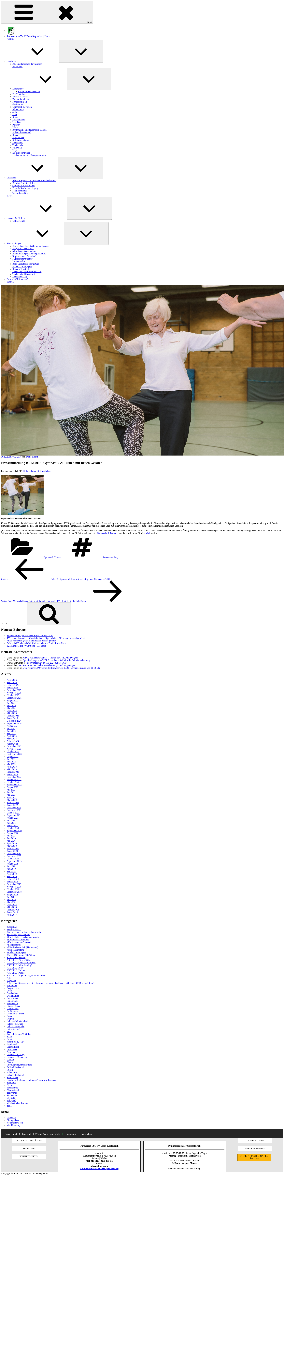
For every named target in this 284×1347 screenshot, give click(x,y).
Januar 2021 (12, 825)
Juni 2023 (11, 761)
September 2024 (14, 723)
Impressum (71, 1134)
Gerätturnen (17, 104)
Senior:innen (12, 1077)
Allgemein (11, 980)
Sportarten (33, 61)
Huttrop (10, 1019)
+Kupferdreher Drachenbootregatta (23, 937)
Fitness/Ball (12, 1001)
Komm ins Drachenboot (29, 91)
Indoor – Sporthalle (15, 1026)
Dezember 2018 (14, 884)
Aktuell (10, 39)
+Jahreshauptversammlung (19, 934)
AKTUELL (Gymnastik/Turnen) (21, 962)
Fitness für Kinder (20, 99)
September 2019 (14, 861)
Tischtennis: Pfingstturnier (24, 274)
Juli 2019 (11, 866)
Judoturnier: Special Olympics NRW (29, 253)
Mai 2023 (11, 764)
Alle (9, 978)
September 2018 (14, 892)
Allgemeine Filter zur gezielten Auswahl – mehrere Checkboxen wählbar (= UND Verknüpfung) (50, 983)
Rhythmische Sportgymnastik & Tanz (29, 130)
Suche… (11, 282)
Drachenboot (39, 89)
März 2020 (12, 846)
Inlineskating (18, 109)
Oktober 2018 (13, 889)
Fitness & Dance (20, 96)
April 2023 (12, 767)
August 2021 (12, 818)
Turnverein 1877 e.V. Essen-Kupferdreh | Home (28, 36)
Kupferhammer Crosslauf (24, 256)
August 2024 (12, 726)
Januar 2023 (12, 774)
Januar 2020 (12, 851)
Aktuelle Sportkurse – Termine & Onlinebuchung (34, 180)
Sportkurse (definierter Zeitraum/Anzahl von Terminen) (32, 1080)
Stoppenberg (12, 1087)
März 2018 (12, 907)
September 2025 (14, 698)
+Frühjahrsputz (14, 929)
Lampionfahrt (18, 261)
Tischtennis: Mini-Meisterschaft (26, 271)
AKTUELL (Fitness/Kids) (19, 960)
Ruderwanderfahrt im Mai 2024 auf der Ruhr (46, 663)
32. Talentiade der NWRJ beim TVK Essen (26, 646)
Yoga (14, 150)
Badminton (17, 66)
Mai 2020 (11, 841)
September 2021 (14, 815)
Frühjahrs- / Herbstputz (23, 248)
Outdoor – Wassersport (17, 1057)
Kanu (14, 114)
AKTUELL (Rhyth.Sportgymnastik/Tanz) (26, 975)
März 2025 (12, 713)
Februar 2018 (13, 909)
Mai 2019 (11, 871)
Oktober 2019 (13, 858)
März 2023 (12, 769)
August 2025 (12, 700)
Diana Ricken (32, 457)
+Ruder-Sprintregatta (16, 952)
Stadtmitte (11, 1082)
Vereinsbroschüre (20, 193)
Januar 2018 (12, 912)
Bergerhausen (13, 988)
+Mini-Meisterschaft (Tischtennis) (22, 947)
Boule (9, 990)
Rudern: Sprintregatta (22, 266)
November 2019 (14, 856)
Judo (14, 112)
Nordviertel (12, 1052)
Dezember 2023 (14, 746)
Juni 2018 (11, 899)
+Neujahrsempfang (15, 950)
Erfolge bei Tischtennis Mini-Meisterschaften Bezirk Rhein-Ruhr (36, 643)
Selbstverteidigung (20, 140)
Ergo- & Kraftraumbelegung (25, 188)
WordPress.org (13, 1125)
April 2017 (12, 915)
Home (9, 1016)
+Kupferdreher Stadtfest (18, 939)
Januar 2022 (12, 805)
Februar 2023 (13, 772)
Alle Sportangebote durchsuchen (27, 64)
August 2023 (12, 756)
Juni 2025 (11, 705)
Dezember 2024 (14, 721)
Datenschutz (86, 1134)
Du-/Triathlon (18, 94)
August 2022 (12, 787)
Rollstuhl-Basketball (21, 132)
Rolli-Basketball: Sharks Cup (25, 264)
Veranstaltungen (35, 243)
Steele (9, 1085)
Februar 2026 (13, 685)
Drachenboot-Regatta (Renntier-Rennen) (30, 246)
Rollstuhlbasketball (15, 1067)
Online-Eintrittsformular (23, 185)
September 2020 (14, 830)
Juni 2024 (11, 731)
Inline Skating (13, 1029)
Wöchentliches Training (17, 1103)
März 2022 (12, 800)
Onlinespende (18, 221)
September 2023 (14, 754)
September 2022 (14, 784)
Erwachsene (12, 998)
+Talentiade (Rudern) (16, 957)
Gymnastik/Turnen (52, 557)
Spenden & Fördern (37, 218)
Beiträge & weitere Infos (23, 183)
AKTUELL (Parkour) (16, 970)
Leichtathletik (18, 119)
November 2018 (14, 887)
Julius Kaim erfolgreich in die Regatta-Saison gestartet (31, 640)
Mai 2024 (11, 733)
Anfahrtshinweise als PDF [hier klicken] (99, 1168)
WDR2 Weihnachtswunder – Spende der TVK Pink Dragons (50, 657)
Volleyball (17, 147)
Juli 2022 (11, 790)
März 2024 (12, 738)
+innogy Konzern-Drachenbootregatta (24, 932)
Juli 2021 (11, 820)
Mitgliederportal (19, 190)
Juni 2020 (11, 838)
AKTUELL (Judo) (15, 967)
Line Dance (17, 122)
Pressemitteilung (110, 557)
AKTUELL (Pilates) (16, 973)
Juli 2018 (11, 897)
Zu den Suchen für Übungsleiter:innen (29, 155)
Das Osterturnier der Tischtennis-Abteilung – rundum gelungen (46, 665)
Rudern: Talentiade (21, 269)
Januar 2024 (12, 744)
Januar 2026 (12, 687)
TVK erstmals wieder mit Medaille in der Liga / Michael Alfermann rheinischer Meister (46, 638)
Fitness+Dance (13, 1006)
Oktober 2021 (13, 812)
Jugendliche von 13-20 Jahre (20, 1034)
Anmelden (11, 1117)
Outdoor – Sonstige (15, 1054)
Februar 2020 (13, 848)
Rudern (15, 135)
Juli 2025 (11, 703)
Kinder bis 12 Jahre (15, 1042)
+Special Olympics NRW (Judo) (21, 955)
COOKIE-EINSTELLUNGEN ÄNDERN (254, 1157)
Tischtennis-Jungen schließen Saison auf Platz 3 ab (30, 635)
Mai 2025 (11, 708)
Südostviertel (13, 1090)
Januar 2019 (12, 881)
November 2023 (14, 749)
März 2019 (12, 876)
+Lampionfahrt (14, 945)
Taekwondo (17, 142)
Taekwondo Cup (19, 276)
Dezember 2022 (14, 777)
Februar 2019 (13, 879)
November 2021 (14, 810)
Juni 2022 (11, 792)
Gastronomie (13, 1008)
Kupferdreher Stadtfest (22, 259)
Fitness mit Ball (19, 102)
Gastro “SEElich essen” (17, 279)
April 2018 (12, 904)
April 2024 (12, 736)
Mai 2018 (11, 902)
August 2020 (12, 833)
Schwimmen (18, 137)
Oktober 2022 (13, 782)
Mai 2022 (11, 795)
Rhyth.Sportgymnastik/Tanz (19, 1065)
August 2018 (12, 894)
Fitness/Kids (12, 1003)
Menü (47, 12)
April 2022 (12, 797)
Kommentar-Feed (15, 1123)
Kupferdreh (12, 1044)
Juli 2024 (11, 728)
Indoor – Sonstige (15, 1024)
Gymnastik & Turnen (22, 107)
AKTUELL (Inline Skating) (19, 965)
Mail (148, 533)
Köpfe (9, 196)
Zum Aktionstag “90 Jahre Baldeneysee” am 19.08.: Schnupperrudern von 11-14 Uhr (61, 668)
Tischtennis (17, 145)
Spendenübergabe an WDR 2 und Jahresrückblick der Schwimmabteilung (56, 660)
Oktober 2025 (13, 695)
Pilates (15, 127)
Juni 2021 (11, 823)
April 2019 (12, 874)
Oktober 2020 (13, 828)
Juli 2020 (11, 835)
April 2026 (12, 680)
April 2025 (12, 710)
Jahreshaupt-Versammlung (24, 251)
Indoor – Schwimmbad (17, 1021)
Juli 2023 (11, 759)
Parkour (16, 125)
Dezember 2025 (14, 690)
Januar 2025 (12, 718)
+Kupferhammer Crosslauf (19, 942)
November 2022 (14, 779)
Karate (15, 117)
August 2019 (12, 864)
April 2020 (12, 843)
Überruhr (11, 1098)
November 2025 (14, 693)
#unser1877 (12, 927)
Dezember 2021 (14, 807)
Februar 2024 (13, 741)
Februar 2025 (13, 715)
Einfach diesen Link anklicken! (37, 471)
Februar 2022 (13, 802)
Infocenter (33, 177)
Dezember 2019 (14, 853)
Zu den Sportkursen (21, 153)
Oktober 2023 (13, 751)
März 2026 (12, 682)
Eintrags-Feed (13, 1120)
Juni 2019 (11, 869)
